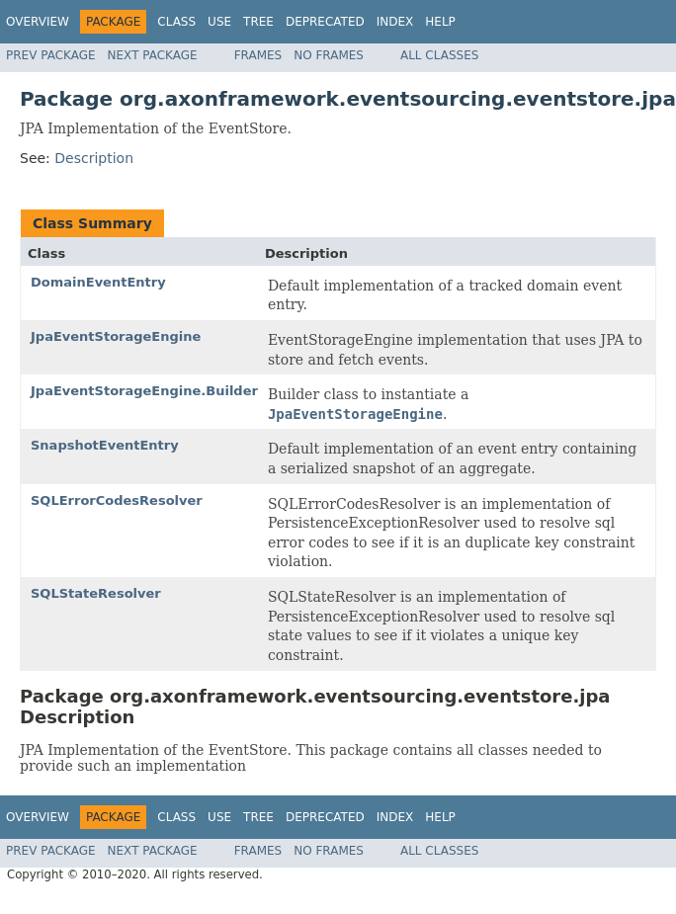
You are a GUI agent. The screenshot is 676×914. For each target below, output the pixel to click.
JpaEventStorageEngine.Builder (144, 390)
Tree (258, 22)
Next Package (153, 55)
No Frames (329, 55)
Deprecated (325, 22)
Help (440, 22)
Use (219, 22)
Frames (258, 55)
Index (395, 22)
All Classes (439, 55)
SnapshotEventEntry (105, 445)
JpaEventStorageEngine (116, 336)
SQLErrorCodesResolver (117, 500)
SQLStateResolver (96, 593)
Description (93, 158)
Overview (37, 22)
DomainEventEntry (98, 282)
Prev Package (51, 55)
